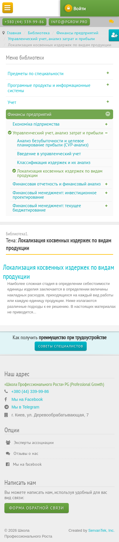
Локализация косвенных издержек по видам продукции (60, 173)
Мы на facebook (24, 464)
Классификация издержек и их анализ (53, 162)
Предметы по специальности (35, 73)
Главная (14, 33)
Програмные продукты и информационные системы (49, 87)
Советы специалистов (60, 346)
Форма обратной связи (36, 508)
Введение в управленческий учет (49, 153)
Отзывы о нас (22, 453)
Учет (12, 102)
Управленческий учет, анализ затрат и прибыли (51, 38)
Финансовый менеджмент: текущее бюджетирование (47, 208)
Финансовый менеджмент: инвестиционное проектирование (55, 195)
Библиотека (39, 33)
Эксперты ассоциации (30, 442)
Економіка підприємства (36, 124)
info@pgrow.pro (69, 21)
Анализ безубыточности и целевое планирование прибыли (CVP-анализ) (52, 143)
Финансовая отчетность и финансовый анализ (57, 184)
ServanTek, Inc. (101, 530)
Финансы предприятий (77, 33)
